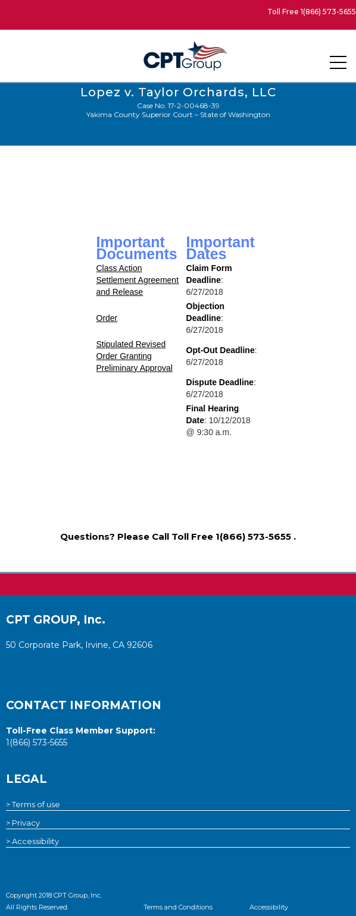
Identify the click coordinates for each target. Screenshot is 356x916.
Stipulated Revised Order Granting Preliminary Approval (134, 356)
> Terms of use (33, 804)
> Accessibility (32, 841)
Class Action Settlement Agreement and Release (137, 280)
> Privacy (23, 822)
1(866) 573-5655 (328, 11)
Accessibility (268, 907)
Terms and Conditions (178, 907)
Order (107, 318)
